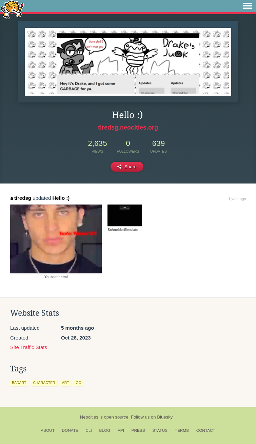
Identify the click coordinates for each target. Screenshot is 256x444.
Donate (70, 430)
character (44, 383)
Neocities (89, 417)
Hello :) (61, 198)
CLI (88, 430)
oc (78, 383)
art (65, 383)
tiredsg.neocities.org (128, 127)
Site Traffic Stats (28, 347)
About (48, 430)
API (121, 430)
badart (19, 383)
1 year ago (237, 199)
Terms (182, 430)
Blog (104, 430)
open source (116, 417)
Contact (205, 430)
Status (160, 430)
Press (138, 430)
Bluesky (165, 417)
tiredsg (21, 198)
